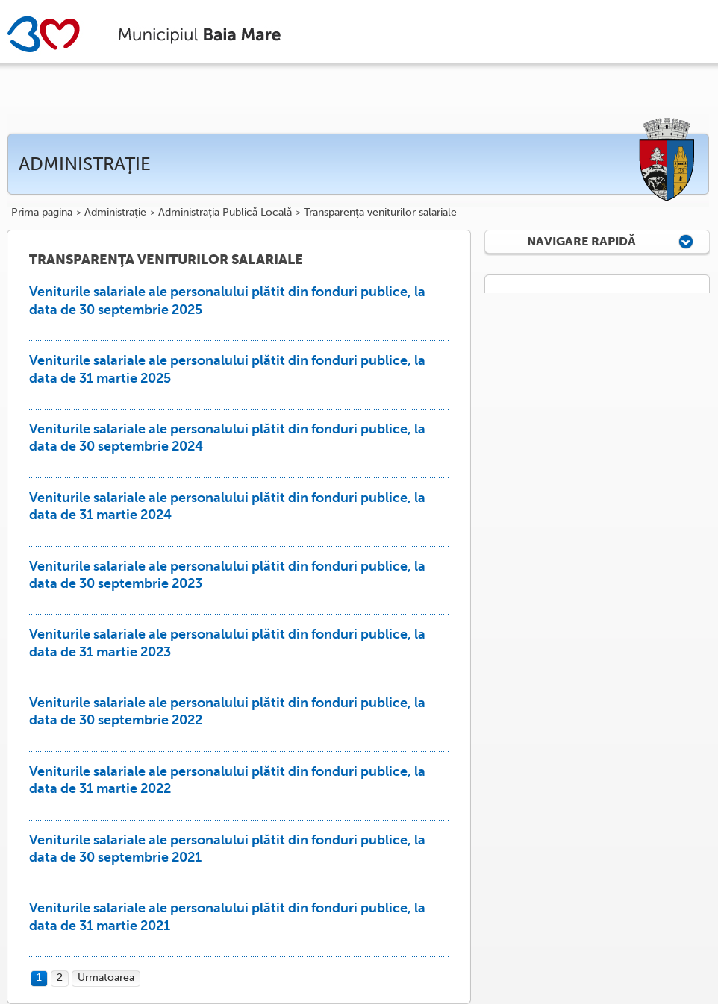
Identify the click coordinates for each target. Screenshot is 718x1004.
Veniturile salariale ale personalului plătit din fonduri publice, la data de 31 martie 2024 (227, 506)
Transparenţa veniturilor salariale (380, 212)
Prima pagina (41, 212)
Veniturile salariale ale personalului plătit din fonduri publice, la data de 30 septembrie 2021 (227, 848)
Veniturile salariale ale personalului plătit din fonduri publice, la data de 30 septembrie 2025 (227, 300)
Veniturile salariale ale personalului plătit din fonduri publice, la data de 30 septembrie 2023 (227, 575)
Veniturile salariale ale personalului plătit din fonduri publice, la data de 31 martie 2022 (227, 780)
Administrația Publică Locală (225, 212)
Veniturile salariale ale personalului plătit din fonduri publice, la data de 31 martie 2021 (227, 916)
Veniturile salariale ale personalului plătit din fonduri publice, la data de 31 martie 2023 (227, 642)
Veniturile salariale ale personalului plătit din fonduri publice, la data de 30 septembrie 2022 (227, 711)
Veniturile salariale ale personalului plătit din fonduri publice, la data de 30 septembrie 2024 (227, 437)
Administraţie (115, 212)
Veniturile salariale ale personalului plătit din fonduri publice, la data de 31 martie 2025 (227, 369)
